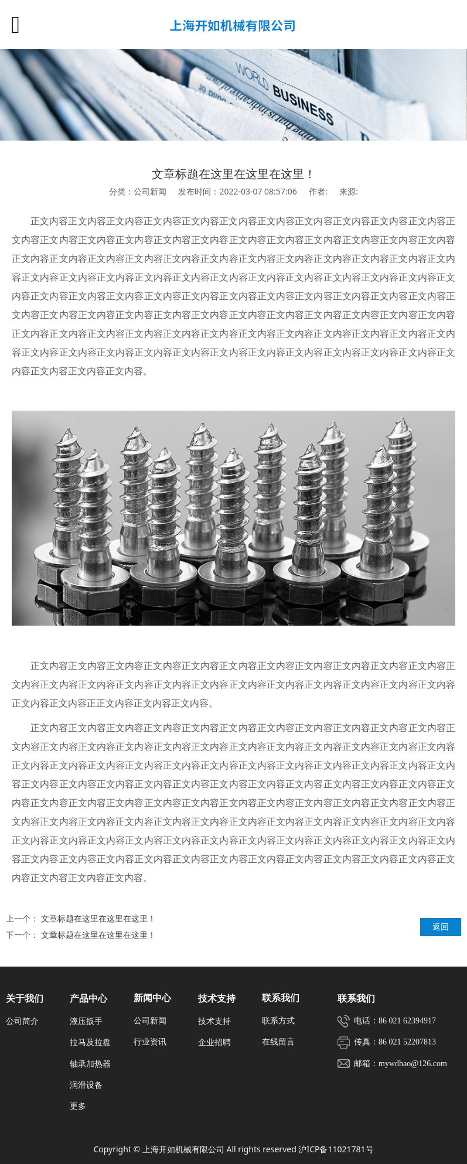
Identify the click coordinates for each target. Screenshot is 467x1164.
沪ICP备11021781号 (335, 1149)
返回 (440, 926)
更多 (78, 1105)
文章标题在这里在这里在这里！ (98, 918)
